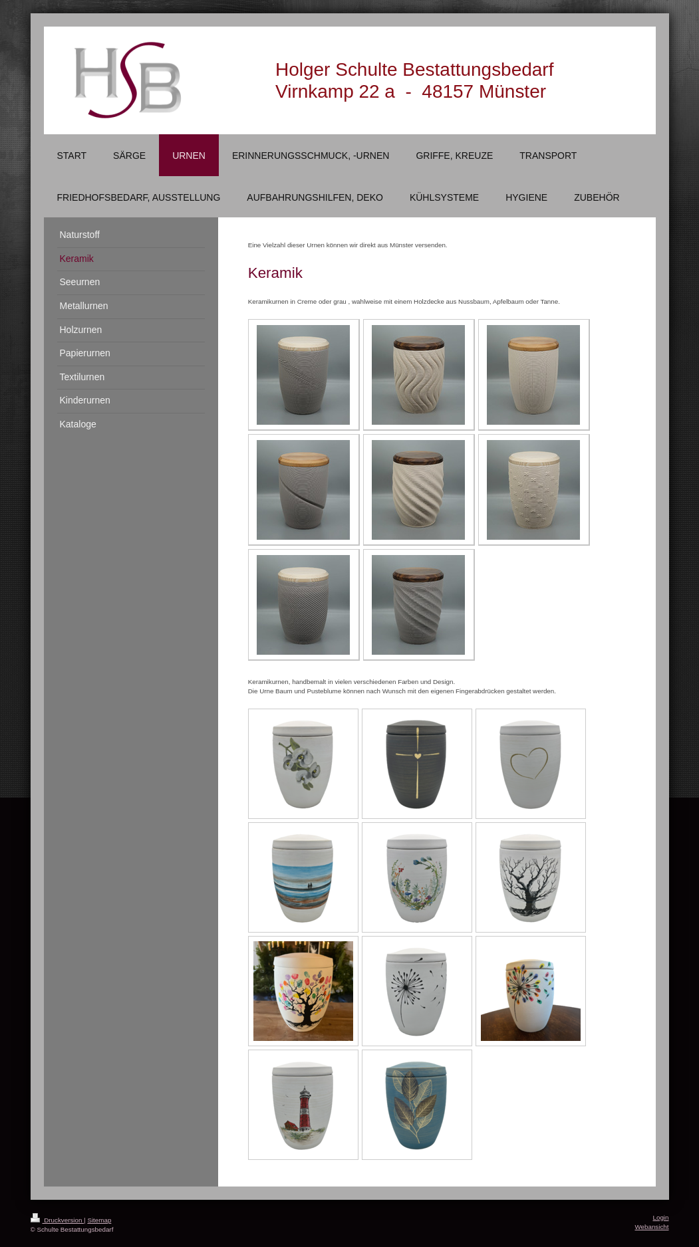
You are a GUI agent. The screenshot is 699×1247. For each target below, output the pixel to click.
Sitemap (99, 1220)
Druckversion (57, 1220)
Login (661, 1217)
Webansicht (651, 1226)
